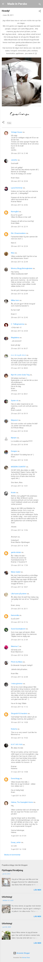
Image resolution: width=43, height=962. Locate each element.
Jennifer (14, 160)
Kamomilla (15, 615)
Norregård (15, 212)
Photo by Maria (16, 662)
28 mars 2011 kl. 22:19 (19, 227)
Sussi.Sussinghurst (18, 629)
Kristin (13, 492)
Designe (14, 451)
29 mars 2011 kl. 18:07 (19, 587)
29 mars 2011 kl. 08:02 (19, 368)
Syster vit (14, 401)
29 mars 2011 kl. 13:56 (19, 530)
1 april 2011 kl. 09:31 (18, 796)
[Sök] (39, 4)
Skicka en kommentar (12, 855)
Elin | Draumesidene (18, 233)
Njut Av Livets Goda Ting (20, 375)
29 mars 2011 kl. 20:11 (19, 609)
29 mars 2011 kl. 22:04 (19, 655)
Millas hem (15, 300)
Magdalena (15, 338)
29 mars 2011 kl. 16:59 (19, 546)
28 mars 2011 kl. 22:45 (19, 317)
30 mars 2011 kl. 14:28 (19, 722)
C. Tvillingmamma (17, 324)
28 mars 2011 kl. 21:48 (19, 153)
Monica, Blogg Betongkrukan (21, 268)
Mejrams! (14, 420)
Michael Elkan (26, 957)
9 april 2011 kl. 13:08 (18, 849)
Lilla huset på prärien (18, 594)
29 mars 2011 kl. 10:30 (19, 460)
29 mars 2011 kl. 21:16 (19, 622)
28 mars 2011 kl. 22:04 (19, 181)
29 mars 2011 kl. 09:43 (19, 431)
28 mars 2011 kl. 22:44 (19, 262)
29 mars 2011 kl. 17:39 (19, 565)
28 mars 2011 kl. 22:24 (19, 246)
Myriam (14, 438)
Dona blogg (15, 778)
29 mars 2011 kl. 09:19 (19, 414)
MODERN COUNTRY (18, 467)
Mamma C (15, 646)
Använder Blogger (21, 953)
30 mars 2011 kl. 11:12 (19, 707)
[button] (39, 11)
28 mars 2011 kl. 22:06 (19, 205)
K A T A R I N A (16, 744)
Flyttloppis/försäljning (12, 870)
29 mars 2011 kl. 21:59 (19, 640)
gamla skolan (16, 552)
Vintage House (16, 132)
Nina (12, 253)
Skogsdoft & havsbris (19, 713)
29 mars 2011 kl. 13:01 (19, 486)
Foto (9, 123)
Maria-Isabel (15, 572)
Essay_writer (16, 842)
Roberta (14, 729)
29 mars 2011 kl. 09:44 (19, 445)
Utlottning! (7, 897)
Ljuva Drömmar (16, 188)
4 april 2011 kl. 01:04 (18, 836)
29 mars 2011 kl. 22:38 (19, 677)
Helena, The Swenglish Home (22, 802)
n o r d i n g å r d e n (18, 355)
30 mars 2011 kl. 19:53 (19, 738)
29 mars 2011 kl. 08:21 (19, 394)
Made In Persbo (17, 3)
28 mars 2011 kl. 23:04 (19, 331)
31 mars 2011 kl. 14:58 (19, 772)
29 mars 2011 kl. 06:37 (19, 348)
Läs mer (37, 890)
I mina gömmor (17, 684)
